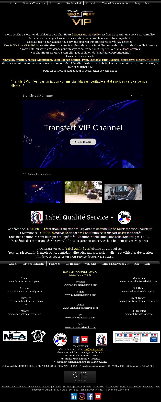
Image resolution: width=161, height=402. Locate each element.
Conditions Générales (117, 389)
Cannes (75, 60)
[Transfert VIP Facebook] (90, 396)
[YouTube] (84, 339)
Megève (140, 60)
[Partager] (132, 96)
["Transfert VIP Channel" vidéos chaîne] (83, 194)
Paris (105, 60)
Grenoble (148, 386)
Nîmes (32, 60)
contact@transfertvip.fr (91, 352)
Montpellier (44, 60)
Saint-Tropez (62, 60)
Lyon (85, 60)
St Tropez (68, 386)
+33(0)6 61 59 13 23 (93, 349)
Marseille (8, 60)
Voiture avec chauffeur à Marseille (32, 386)
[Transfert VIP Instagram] (82, 396)
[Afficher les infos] (140, 96)
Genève (114, 60)
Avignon (21, 60)
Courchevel (128, 60)
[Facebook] (76, 339)
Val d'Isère (152, 60)
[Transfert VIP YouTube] (98, 396)
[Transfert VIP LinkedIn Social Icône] (74, 396)
